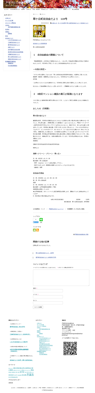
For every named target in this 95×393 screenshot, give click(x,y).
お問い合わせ (53, 9)
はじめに (6, 9)
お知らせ (28, 9)
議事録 (10, 33)
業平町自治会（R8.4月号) (17, 326)
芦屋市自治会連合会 (17, 2)
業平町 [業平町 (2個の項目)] (22, 372)
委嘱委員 (10, 63)
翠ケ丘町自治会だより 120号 (43, 253)
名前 (35, 288)
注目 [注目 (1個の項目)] (26, 372)
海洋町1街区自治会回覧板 (15, 52)
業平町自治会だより (14, 45)
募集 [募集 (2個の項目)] (32, 370)
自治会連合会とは (15, 9)
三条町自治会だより (14, 42)
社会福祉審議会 (12, 65)
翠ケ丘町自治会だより (73, 23)
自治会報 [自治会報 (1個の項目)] (19, 375)
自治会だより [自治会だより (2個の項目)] (13, 375)
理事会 (7, 32)
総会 (6, 36)
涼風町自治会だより (14, 54)
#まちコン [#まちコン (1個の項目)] (11, 368)
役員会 (7, 29)
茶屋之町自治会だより (14, 59)
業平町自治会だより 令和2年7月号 (44, 257)
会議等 (23, 9)
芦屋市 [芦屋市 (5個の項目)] (30, 374)
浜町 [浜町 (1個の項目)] (28, 372)
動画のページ (66, 9)
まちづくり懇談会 (10, 23)
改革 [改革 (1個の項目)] (19, 372)
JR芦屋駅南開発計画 (14, 27)
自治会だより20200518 (40, 43)
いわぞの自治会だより (14, 40)
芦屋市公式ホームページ (56, 209)
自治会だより (44, 9)
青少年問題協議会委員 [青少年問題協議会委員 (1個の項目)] (13, 377)
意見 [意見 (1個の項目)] (16, 372)
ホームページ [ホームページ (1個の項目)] (27, 370)
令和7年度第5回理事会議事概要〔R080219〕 (19, 350)
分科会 (7, 25)
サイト (35, 300)
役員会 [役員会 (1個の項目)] (10, 372)
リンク (60, 9)
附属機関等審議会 (10, 61)
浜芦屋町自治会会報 (14, 49)
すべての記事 (62, 23)
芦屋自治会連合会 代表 (81, 234)
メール (36, 294)
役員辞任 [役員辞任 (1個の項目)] (13, 372)
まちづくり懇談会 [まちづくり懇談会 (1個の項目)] (21, 370)
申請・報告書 (36, 9)
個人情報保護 (75, 9)
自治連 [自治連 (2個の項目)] (24, 375)
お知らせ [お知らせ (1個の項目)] (15, 370)
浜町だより (11, 47)
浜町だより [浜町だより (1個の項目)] (31, 372)
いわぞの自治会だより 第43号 (19, 342)
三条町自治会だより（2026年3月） (20, 334)
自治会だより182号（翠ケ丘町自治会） (21, 360)
